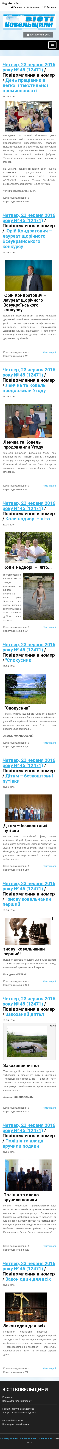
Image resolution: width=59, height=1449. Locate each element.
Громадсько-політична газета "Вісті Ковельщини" (26, 1438)
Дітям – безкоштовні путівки (28, 778)
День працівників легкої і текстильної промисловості (25, 85)
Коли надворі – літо (27, 519)
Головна (16, 7)
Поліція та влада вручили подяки (23, 1143)
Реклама (50, 7)
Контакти (33, 7)
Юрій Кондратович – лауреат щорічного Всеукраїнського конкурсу (27, 238)
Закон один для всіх (28, 1279)
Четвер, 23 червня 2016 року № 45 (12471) (29, 67)
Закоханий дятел (24, 1014)
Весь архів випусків (38, 35)
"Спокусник (18, 660)
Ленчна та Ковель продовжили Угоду (24, 388)
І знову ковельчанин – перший (29, 901)
